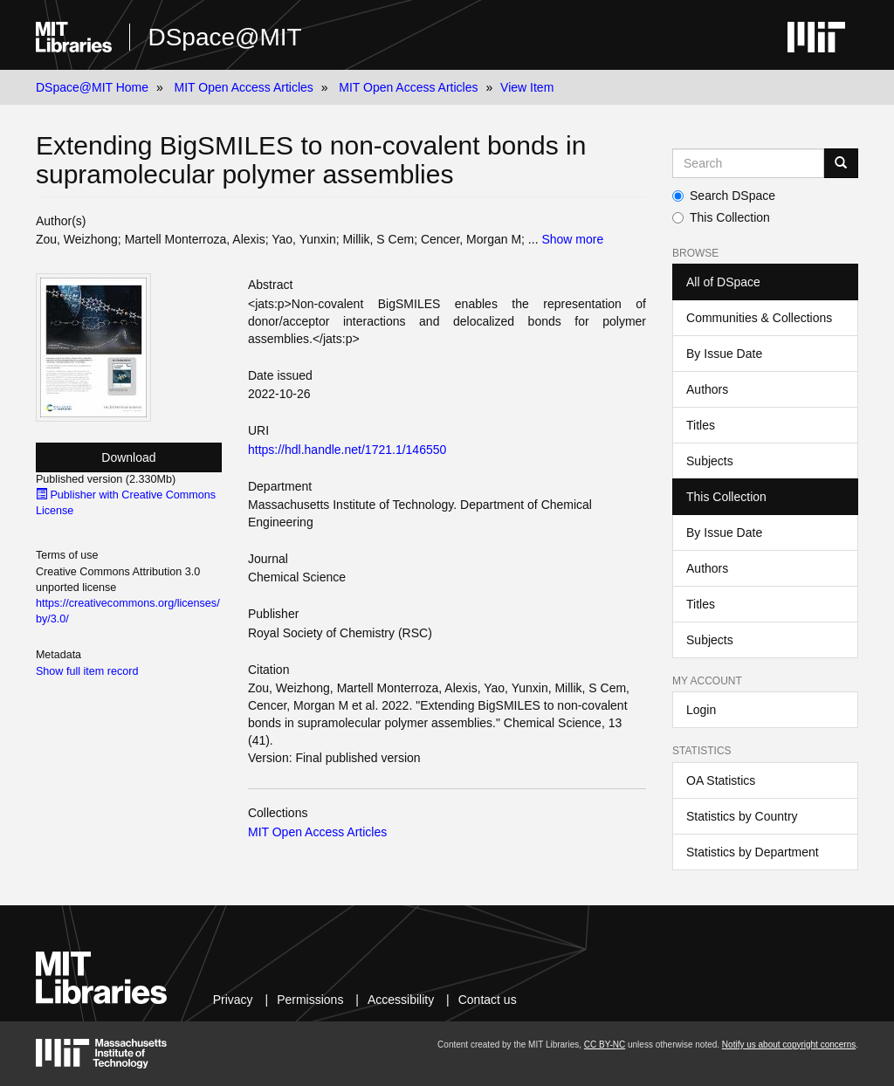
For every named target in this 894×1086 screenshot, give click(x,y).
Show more (572, 239)
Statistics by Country (742, 816)
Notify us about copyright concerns (789, 1044)
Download (128, 457)
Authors (707, 389)
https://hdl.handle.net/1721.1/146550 (347, 450)
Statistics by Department (752, 852)
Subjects (709, 461)
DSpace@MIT (224, 37)
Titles (700, 425)
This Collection (721, 217)
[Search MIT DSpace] (748, 163)
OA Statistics (720, 780)
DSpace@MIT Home (92, 87)
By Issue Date (724, 354)
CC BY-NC (604, 1044)
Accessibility (401, 1000)
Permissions (310, 1000)
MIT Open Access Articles (244, 87)
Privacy (233, 1000)
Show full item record (87, 671)
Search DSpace (723, 196)
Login (701, 710)
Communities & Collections (759, 318)
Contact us (487, 1000)
